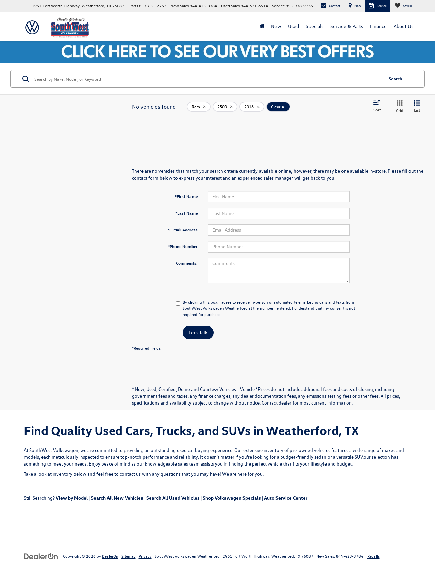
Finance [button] (378, 26)
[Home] (262, 26)
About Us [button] (403, 26)
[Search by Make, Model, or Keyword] (208, 79)
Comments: (187, 263)
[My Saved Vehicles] (403, 6)
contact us (130, 474)
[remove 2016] (251, 107)
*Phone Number (183, 246)
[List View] (416, 106)
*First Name (186, 196)
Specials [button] (314, 26)
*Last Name (186, 213)
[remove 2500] (225, 107)
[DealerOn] (41, 555)
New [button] (276, 26)
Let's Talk (198, 332)
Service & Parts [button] (346, 26)
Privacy (145, 556)
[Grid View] (398, 106)
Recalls (373, 556)
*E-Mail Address (183, 229)
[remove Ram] (199, 107)
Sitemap (128, 556)
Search (395, 78)
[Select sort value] (379, 106)
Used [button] (293, 26)
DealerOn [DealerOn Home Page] (110, 556)
